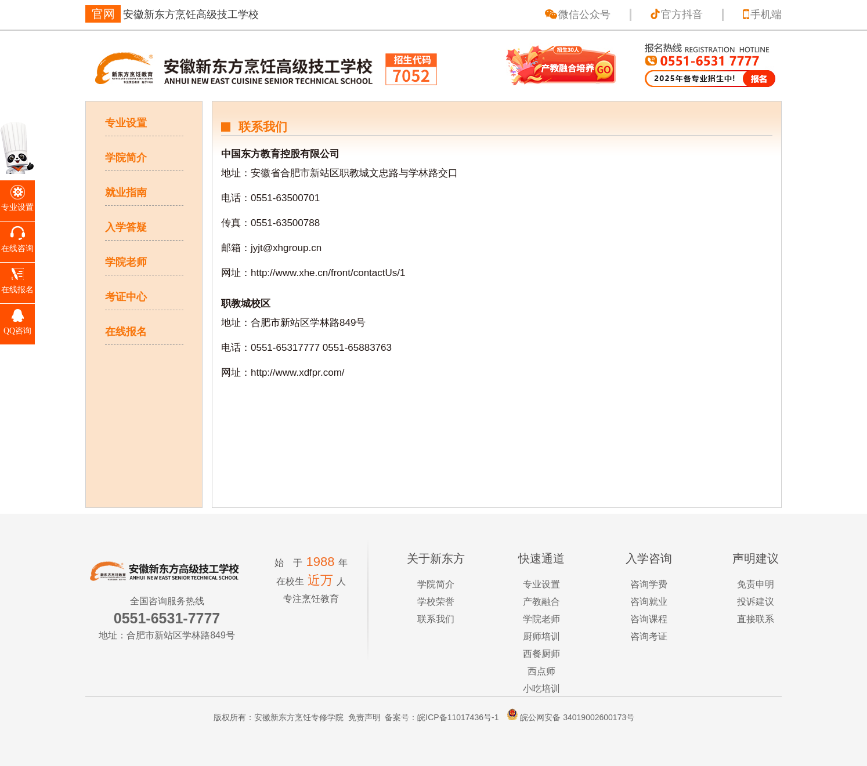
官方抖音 (682, 14)
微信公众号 (584, 14)
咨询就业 (648, 602)
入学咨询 (649, 558)
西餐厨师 (541, 654)
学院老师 (126, 262)
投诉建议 (755, 602)
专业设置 (126, 123)
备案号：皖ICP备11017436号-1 (441, 717)
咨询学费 (648, 584)
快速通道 (541, 558)
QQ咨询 (17, 330)
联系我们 (435, 619)
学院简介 (126, 158)
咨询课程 (648, 619)
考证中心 (126, 297)
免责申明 (755, 584)
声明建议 (755, 558)
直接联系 (755, 619)
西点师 (541, 671)
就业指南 (126, 192)
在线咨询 (17, 248)
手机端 (766, 14)
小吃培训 (541, 689)
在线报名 (126, 331)
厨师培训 (541, 636)
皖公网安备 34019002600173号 (567, 717)
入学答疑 (126, 227)
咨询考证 (648, 636)
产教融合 (541, 602)
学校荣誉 (435, 602)
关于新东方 (436, 558)
